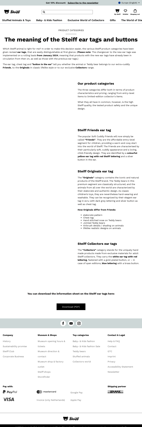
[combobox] (125, 3)
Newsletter (113, 372)
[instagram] (79, 323)
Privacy (111, 361)
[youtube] (71, 323)
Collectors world (82, 361)
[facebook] (63, 323)
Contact (112, 346)
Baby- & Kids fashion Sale (86, 346)
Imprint (112, 356)
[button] (117, 12)
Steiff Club (8, 351)
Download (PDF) (71, 307)
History (7, 341)
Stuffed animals (81, 356)
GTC (110, 351)
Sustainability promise (15, 346)
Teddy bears (79, 351)
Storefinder (44, 377)
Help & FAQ (114, 341)
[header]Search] (67, 12)
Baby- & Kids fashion (84, 341)
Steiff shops (44, 372)
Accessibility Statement (120, 366)
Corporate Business (13, 356)
